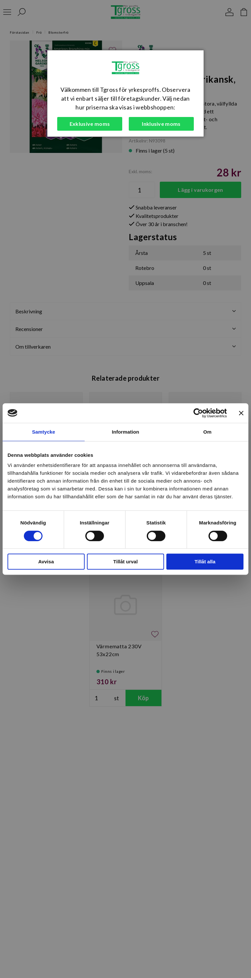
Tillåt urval (125, 561)
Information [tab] (125, 432)
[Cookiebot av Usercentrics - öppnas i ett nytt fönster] (198, 413)
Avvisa (46, 561)
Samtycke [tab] (43, 432)
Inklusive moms (161, 124)
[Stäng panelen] (241, 413)
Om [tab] (207, 432)
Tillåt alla (204, 561)
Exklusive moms (90, 124)
